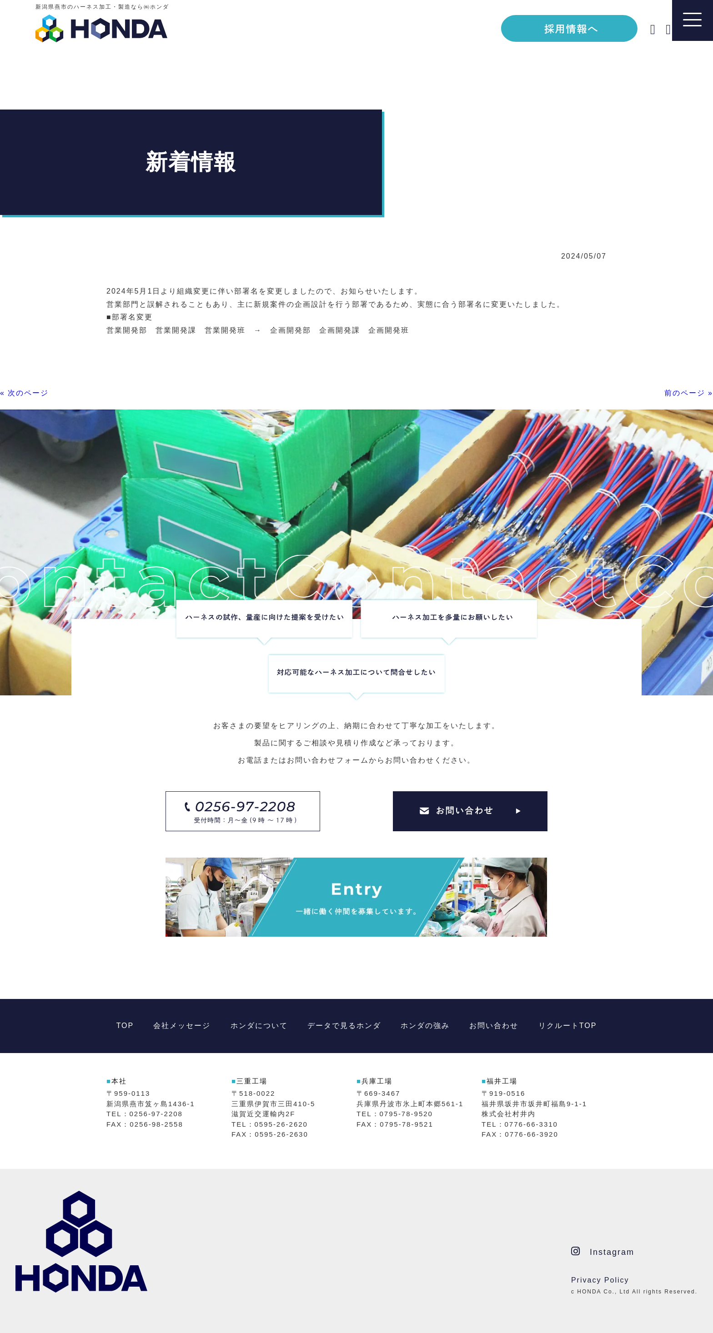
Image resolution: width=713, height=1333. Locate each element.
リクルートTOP (567, 1025)
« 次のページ (24, 393)
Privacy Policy (600, 1280)
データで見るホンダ (344, 1025)
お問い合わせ (493, 1025)
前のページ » (688, 393)
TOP (125, 1025)
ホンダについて (259, 1025)
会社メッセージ (182, 1025)
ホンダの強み (425, 1025)
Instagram (602, 1251)
